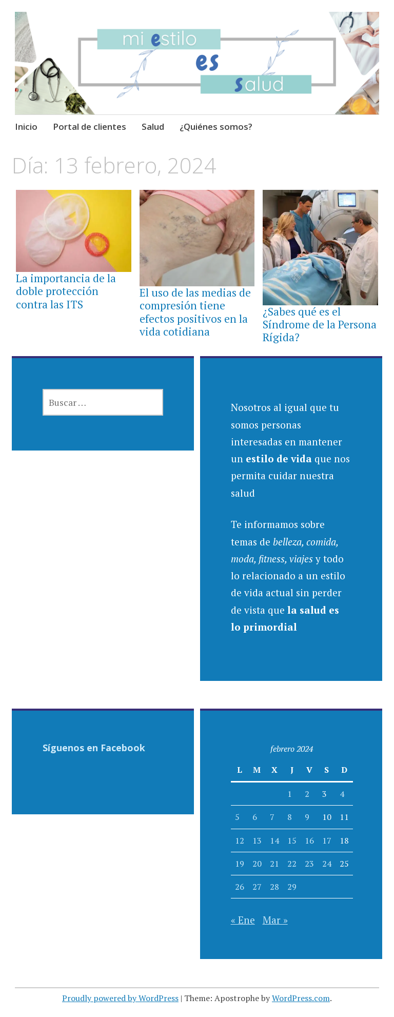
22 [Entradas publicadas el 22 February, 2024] (292, 863)
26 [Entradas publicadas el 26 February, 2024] (239, 886)
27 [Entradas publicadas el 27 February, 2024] (257, 886)
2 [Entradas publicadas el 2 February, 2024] (307, 793)
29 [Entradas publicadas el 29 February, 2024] (292, 886)
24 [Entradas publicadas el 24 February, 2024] (326, 863)
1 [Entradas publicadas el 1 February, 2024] (289, 793)
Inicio (26, 126)
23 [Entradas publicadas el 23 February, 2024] (309, 863)
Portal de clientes (89, 126)
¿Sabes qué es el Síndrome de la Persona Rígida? (320, 324)
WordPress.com (301, 998)
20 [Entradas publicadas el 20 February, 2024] (257, 863)
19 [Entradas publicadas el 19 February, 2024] (239, 863)
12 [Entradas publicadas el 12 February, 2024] (239, 840)
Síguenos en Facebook (94, 747)
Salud (153, 126)
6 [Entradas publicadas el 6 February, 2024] (254, 817)
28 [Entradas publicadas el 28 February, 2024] (274, 886)
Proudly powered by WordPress (120, 998)
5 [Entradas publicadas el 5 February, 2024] (237, 817)
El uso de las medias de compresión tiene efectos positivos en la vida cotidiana (195, 312)
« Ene (243, 919)
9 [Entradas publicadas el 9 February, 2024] (307, 817)
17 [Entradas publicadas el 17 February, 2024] (326, 840)
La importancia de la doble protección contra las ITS (66, 291)
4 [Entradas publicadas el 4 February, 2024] (342, 793)
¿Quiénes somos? (216, 126)
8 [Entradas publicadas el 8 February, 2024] (289, 817)
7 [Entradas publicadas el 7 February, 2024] (272, 817)
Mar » (275, 919)
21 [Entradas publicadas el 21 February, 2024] (274, 863)
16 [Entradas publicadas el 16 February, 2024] (309, 840)
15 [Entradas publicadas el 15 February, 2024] (292, 840)
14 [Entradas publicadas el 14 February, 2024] (274, 840)
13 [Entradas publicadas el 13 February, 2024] (257, 840)
